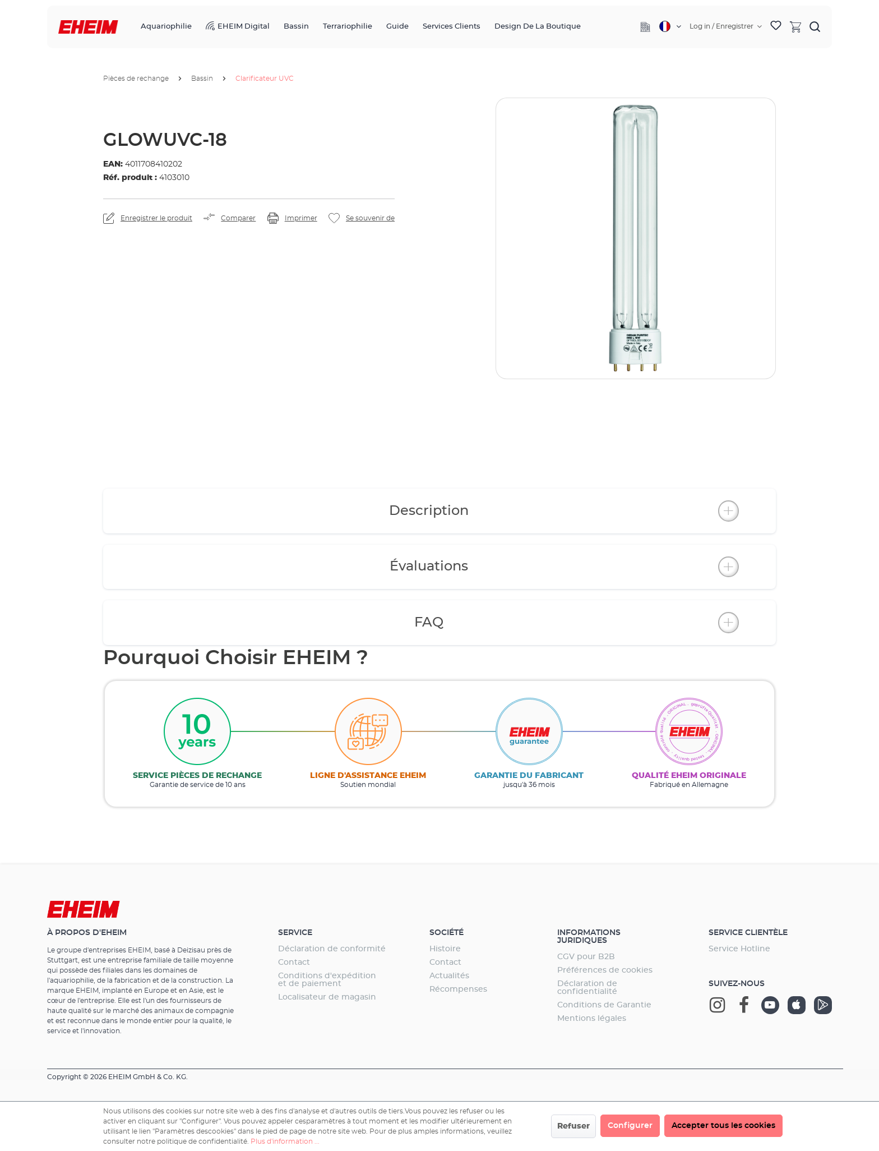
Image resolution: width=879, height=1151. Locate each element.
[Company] (645, 27)
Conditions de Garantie (604, 1005)
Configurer (630, 1126)
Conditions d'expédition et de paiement (327, 980)
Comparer (238, 218)
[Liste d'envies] (775, 27)
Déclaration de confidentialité (587, 988)
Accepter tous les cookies (723, 1126)
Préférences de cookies (605, 970)
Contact (294, 962)
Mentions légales (591, 1019)
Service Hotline (739, 949)
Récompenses (458, 989)
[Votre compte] (725, 26)
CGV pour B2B (586, 957)
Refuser (573, 1126)
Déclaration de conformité (332, 949)
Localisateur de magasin (327, 997)
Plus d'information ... (285, 1141)
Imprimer (301, 218)
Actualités (449, 976)
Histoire (445, 949)
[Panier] (795, 26)
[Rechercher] (815, 26)
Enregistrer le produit (156, 218)
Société (446, 933)
